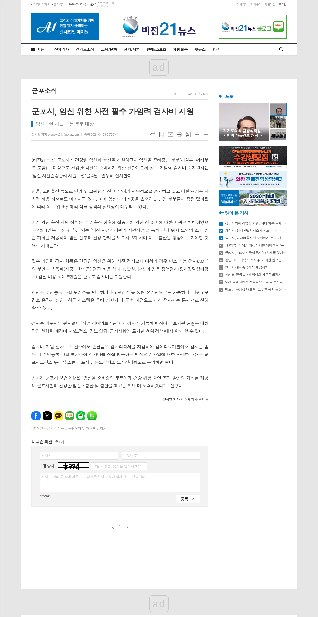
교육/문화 (109, 49)
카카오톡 (58, 415)
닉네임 (46, 455)
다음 (127, 527)
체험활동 (180, 49)
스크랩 (188, 134)
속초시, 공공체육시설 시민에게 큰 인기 (253, 238)
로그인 (282, 4)
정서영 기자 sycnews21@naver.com (55, 134)
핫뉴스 (199, 49)
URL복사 (152, 134)
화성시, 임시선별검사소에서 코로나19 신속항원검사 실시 (256, 230)
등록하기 (188, 499)
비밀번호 (130, 455)
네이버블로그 (69, 415)
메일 (170, 134)
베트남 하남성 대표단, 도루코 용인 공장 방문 (256, 289)
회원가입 (270, 4)
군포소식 (203, 94)
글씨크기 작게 (205, 134)
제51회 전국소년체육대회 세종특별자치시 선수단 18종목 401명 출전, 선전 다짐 (256, 274)
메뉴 (40, 49)
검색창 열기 (281, 49)
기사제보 (242, 4)
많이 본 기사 (236, 213)
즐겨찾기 (59, 4)
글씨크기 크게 (197, 134)
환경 (215, 49)
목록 (161, 134)
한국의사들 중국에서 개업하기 (246, 267)
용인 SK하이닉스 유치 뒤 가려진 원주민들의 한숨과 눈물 (256, 260)
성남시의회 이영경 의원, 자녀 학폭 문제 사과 (256, 223)
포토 (229, 96)
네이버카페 (80, 415)
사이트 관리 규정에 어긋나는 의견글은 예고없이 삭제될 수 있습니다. (94, 476)
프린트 (179, 134)
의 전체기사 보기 (184, 399)
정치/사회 (132, 49)
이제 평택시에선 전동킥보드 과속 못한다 (254, 282)
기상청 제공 (103, 6)
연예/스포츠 (156, 49)
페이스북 (36, 415)
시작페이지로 (42, 4)
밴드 (92, 415)
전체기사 (61, 49)
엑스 (47, 415)
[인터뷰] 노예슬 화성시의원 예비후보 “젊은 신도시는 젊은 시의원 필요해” (256, 245)
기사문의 (256, 4)
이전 (113, 527)
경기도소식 (85, 49)
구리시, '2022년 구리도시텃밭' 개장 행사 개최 (256, 252)
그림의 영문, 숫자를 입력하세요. (117, 466)
